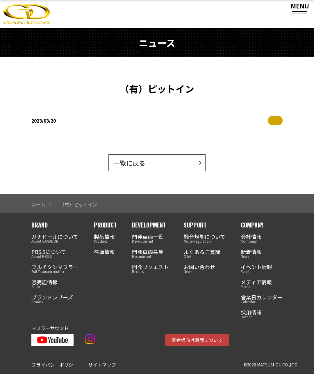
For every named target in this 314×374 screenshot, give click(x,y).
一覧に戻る (129, 162)
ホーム (38, 204)
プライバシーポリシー (54, 364)
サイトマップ (102, 364)
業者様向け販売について (197, 339)
